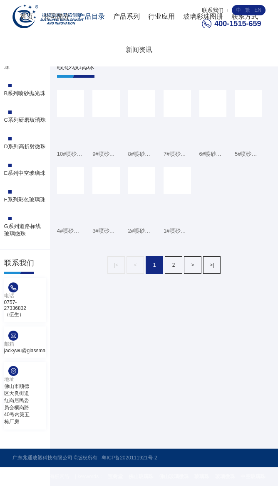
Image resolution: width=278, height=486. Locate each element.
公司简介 (56, 16)
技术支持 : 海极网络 (48, 476)
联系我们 (212, 10)
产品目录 (91, 16)
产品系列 (126, 16)
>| (212, 265)
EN (257, 10)
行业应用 (161, 16)
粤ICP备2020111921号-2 (129, 458)
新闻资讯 (139, 49)
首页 (26, 16)
